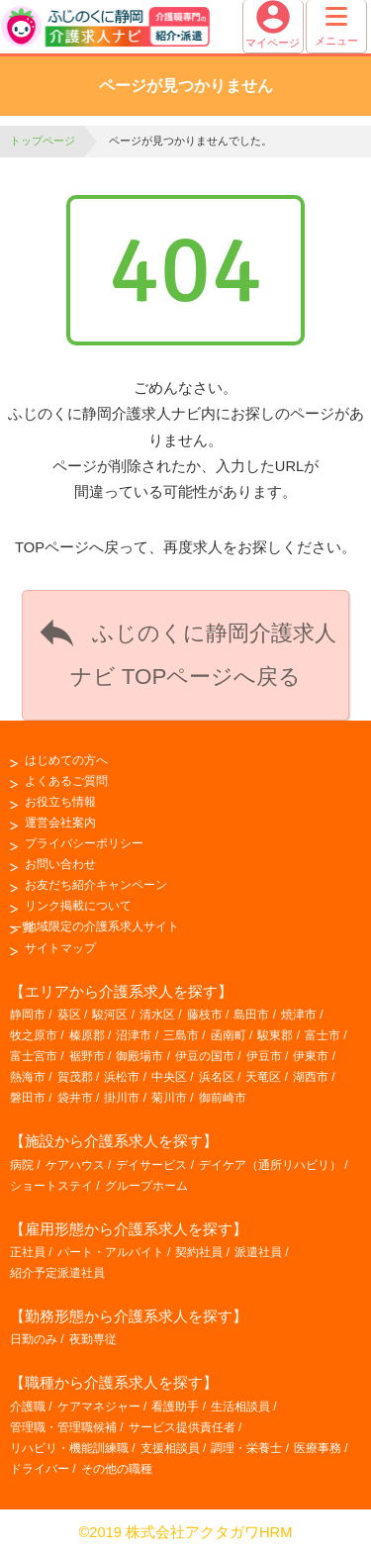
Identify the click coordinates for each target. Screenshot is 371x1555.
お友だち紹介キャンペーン (96, 885)
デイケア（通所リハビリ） (270, 1165)
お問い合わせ (60, 864)
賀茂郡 (75, 1077)
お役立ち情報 (60, 802)
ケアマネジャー (98, 1406)
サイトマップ (60, 948)
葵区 (69, 1014)
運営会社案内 (60, 822)
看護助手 (175, 1406)
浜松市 (121, 1077)
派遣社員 (258, 1252)
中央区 (169, 1077)
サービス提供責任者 (182, 1427)
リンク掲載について (78, 906)
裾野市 (87, 1056)
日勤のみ (33, 1339)
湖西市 (310, 1077)
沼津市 (133, 1035)
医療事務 (317, 1448)
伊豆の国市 (204, 1056)
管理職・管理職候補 (63, 1427)
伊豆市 (264, 1056)
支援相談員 (170, 1448)
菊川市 (169, 1098)
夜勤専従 (93, 1339)
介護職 (28, 1406)
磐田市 (28, 1098)
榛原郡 (87, 1035)
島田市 (251, 1014)
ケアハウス (75, 1165)
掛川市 (121, 1098)
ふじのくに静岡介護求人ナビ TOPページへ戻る (185, 649)
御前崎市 (222, 1098)
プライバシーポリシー (84, 843)
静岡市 (28, 1014)
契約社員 (199, 1252)
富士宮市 (33, 1056)
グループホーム (146, 1186)
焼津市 (299, 1014)
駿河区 (110, 1014)
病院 (22, 1165)
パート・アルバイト (110, 1252)
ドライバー (39, 1469)
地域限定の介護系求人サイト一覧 (94, 927)
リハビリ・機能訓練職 (69, 1448)
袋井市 (75, 1098)
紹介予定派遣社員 (57, 1273)
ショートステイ (51, 1186)
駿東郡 (275, 1035)
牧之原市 (33, 1035)
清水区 (157, 1014)
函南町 (228, 1035)
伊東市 (310, 1056)
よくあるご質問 (66, 781)
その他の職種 (116, 1469)
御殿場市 (139, 1056)
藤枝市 (205, 1014)
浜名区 (216, 1077)
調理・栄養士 (246, 1448)
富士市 (322, 1035)
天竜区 (263, 1077)
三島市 (181, 1035)
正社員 (28, 1252)
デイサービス (151, 1165)
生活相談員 (240, 1406)
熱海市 (28, 1077)
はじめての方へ (66, 760)
